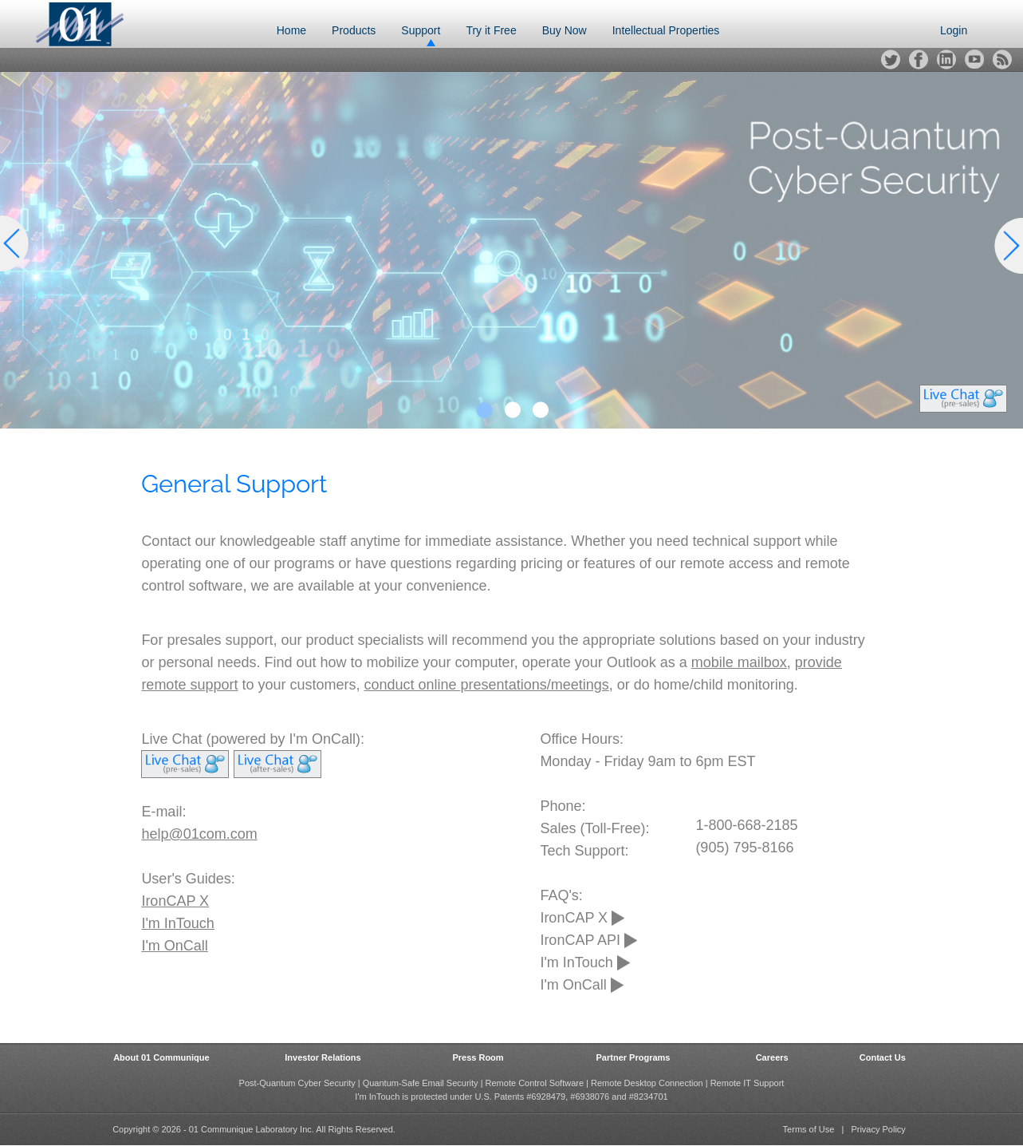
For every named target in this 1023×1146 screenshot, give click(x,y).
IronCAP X (175, 901)
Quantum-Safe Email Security (420, 1083)
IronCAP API (588, 940)
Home (291, 30)
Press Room (477, 1057)
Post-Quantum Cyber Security (297, 1083)
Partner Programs (633, 1057)
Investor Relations (322, 1057)
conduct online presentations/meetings (486, 685)
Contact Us (883, 1057)
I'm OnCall (174, 946)
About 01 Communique (161, 1057)
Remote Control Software (535, 1083)
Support (420, 30)
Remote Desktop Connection (647, 1083)
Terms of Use (809, 1129)
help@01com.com (199, 834)
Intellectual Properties (666, 30)
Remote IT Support (747, 1083)
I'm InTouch (177, 923)
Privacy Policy (878, 1129)
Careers (772, 1057)
